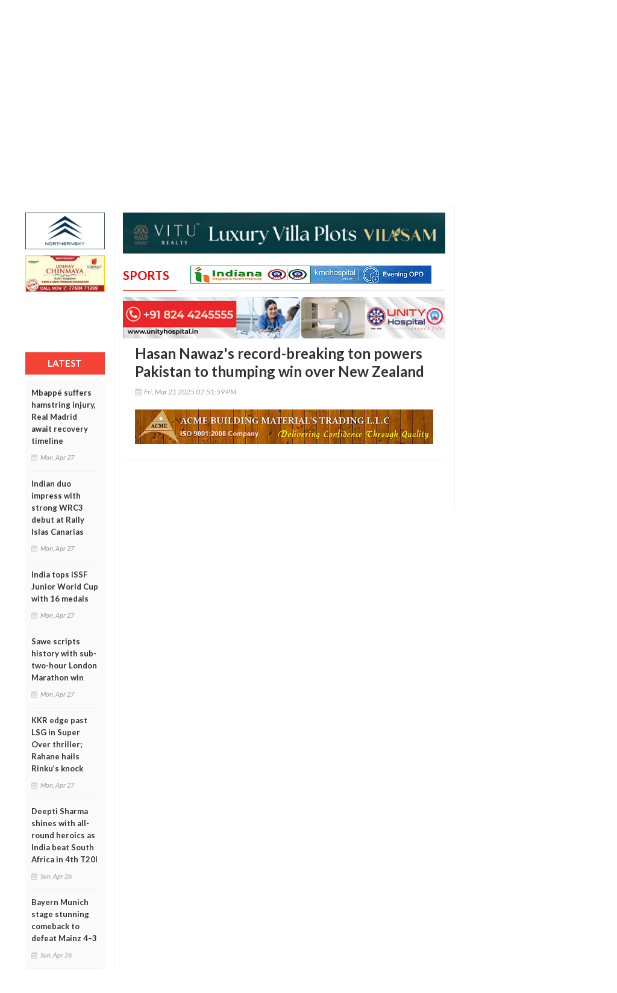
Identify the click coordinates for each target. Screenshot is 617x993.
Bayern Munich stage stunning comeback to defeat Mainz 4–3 (64, 920)
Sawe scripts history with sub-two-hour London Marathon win (64, 659)
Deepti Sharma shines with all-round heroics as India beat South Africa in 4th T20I (64, 835)
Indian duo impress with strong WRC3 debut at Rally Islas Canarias (57, 508)
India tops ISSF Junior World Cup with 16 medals (64, 586)
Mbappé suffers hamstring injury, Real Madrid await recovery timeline (63, 417)
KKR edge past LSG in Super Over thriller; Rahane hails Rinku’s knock (59, 744)
